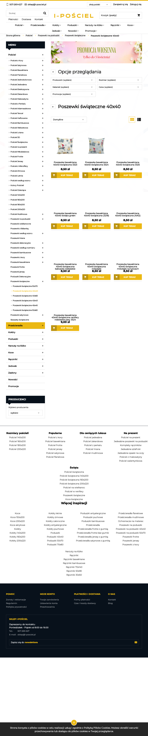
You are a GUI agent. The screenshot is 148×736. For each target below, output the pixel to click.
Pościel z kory (55, 437)
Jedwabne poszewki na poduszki (131, 441)
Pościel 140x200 (17, 195)
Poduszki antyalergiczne (93, 513)
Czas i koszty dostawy (85, 603)
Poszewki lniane (17, 238)
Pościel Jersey (16, 161)
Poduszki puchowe (93, 517)
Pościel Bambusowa (19, 123)
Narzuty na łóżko (17, 345)
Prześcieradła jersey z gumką (93, 536)
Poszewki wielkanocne (20, 224)
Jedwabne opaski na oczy (131, 453)
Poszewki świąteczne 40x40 (25, 291)
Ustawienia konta (49, 603)
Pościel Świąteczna (19, 142)
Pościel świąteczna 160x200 (74, 479)
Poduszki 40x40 (55, 536)
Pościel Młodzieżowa (19, 152)
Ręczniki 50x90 (74, 571)
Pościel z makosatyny (131, 457)
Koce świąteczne (74, 499)
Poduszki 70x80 (55, 544)
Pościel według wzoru (20, 180)
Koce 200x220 (17, 521)
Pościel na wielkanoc (74, 487)
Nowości (12, 379)
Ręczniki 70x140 (74, 567)
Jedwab (12, 366)
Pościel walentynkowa (130, 461)
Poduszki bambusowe (92, 521)
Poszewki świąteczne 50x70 (25, 286)
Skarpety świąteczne (19, 320)
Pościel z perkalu (93, 445)
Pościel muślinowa (93, 453)
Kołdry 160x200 (17, 536)
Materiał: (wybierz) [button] (61, 87)
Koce (11, 352)
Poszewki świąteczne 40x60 (25, 296)
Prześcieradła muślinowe (131, 517)
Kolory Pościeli (17, 185)
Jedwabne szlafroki (131, 449)
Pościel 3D (15, 137)
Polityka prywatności (16, 607)
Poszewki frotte (17, 267)
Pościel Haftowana (18, 118)
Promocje (13, 386)
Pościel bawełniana (55, 441)
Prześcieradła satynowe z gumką (93, 540)
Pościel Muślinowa (18, 214)
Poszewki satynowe (19, 315)
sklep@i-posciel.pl (22, 634)
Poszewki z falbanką (19, 228)
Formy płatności (82, 599)
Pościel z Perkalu (18, 104)
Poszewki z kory (17, 257)
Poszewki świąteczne (20, 281)
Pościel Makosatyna (19, 99)
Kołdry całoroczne (55, 521)
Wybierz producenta (18, 407)
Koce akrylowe (17, 525)
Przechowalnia (47, 607)
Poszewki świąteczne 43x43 (25, 300)
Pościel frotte (55, 445)
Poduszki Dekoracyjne (20, 276)
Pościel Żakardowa (19, 94)
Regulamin (11, 603)
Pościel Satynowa (18, 65)
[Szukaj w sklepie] (24, 13)
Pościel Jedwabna (18, 84)
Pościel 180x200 (17, 204)
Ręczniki (12, 359)
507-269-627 (19, 631)
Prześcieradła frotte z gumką (93, 529)
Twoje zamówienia (49, 599)
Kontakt (112, 599)
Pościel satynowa (55, 453)
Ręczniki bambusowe (74, 563)
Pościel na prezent (18, 147)
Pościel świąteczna (74, 472)
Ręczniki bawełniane (74, 559)
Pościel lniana (93, 449)
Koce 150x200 (17, 517)
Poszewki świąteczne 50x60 (25, 310)
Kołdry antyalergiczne (55, 525)
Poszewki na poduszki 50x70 (130, 533)
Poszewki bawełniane (20, 262)
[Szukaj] (44, 13)
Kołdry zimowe (55, 517)
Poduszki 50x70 (55, 540)
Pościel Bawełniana (19, 70)
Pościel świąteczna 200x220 (74, 483)
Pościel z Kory (16, 60)
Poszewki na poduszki (20, 219)
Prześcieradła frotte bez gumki (93, 533)
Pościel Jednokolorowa (20, 80)
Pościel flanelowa (55, 457)
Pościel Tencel (16, 113)
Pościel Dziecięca (18, 190)
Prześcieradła (15, 325)
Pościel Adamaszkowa (20, 108)
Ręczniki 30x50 (74, 575)
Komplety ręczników (130, 445)
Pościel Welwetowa (19, 128)
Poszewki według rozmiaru (22, 248)
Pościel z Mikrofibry (19, 166)
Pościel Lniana (16, 132)
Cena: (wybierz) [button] (106, 87)
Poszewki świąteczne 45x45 (25, 305)
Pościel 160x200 (17, 200)
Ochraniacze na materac (130, 521)
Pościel (12, 54)
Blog (110, 603)
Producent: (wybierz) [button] (62, 80)
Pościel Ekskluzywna (19, 89)
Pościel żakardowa (93, 441)
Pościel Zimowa (17, 171)
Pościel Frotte (16, 156)
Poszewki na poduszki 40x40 (131, 529)
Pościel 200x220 (17, 209)
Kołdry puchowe (55, 529)
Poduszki (13, 339)
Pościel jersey (55, 449)
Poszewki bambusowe (20, 252)
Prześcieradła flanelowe (130, 513)
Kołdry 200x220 (17, 540)
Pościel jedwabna (93, 437)
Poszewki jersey (17, 272)
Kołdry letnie (55, 513)
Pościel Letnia (16, 176)
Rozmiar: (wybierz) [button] (107, 80)
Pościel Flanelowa (18, 75)
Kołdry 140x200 (17, 533)
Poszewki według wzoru (21, 233)
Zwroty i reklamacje (16, 599)
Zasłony (12, 372)
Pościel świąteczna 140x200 (74, 476)
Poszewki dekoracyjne (20, 243)
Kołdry (11, 332)
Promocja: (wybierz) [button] (62, 94)
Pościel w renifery (74, 491)
